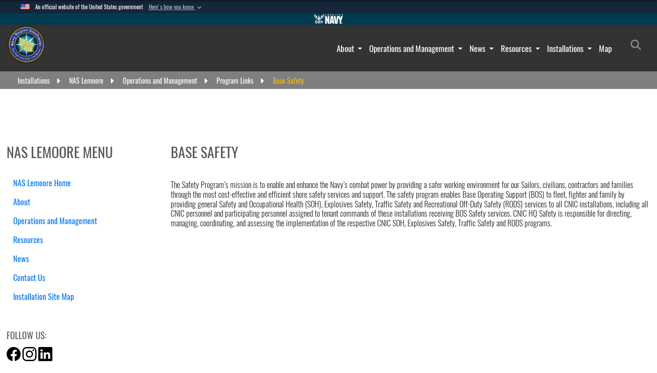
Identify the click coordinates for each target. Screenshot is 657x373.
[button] (176, 7)
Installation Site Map (43, 296)
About (346, 48)
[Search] (638, 47)
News (478, 48)
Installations (566, 48)
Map (605, 48)
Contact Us (32, 277)
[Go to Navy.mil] (328, 19)
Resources (517, 48)
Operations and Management (412, 48)
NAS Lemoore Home (42, 182)
